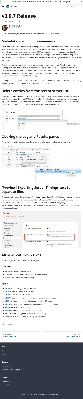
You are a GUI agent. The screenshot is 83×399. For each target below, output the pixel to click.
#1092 (7, 288)
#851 (7, 310)
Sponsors (5, 385)
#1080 (7, 298)
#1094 (7, 271)
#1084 (7, 307)
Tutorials (5, 351)
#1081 (7, 301)
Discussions (7, 366)
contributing (63, 2)
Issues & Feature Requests (13, 369)
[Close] (81, 1)
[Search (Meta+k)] (73, 6)
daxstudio (10, 324)
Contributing (6, 381)
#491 (7, 274)
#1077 (7, 295)
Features (5, 354)
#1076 (37, 52)
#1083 (7, 304)
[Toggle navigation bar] (3, 6)
